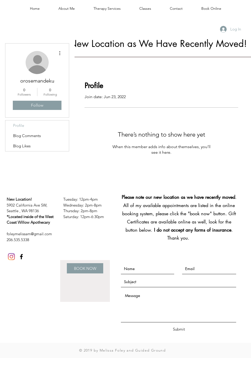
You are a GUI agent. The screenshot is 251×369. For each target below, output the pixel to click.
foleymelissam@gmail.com (29, 233)
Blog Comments (27, 135)
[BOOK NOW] (85, 268)
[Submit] (179, 329)
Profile (18, 125)
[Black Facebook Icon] (21, 256)
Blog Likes (21, 146)
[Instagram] (11, 256)
